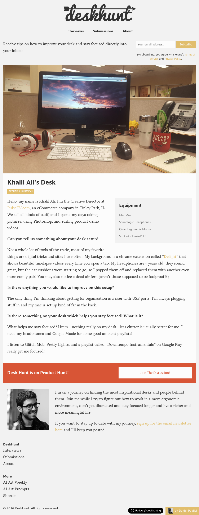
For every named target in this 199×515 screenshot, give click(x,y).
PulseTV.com (18, 208)
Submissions (103, 31)
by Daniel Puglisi (182, 511)
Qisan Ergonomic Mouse (135, 229)
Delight (170, 256)
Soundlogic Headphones (135, 222)
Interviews (75, 31)
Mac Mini (125, 215)
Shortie (9, 495)
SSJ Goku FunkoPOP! (132, 236)
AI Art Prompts (16, 489)
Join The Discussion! (155, 372)
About (128, 31)
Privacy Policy (172, 59)
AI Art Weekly (15, 482)
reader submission (21, 191)
